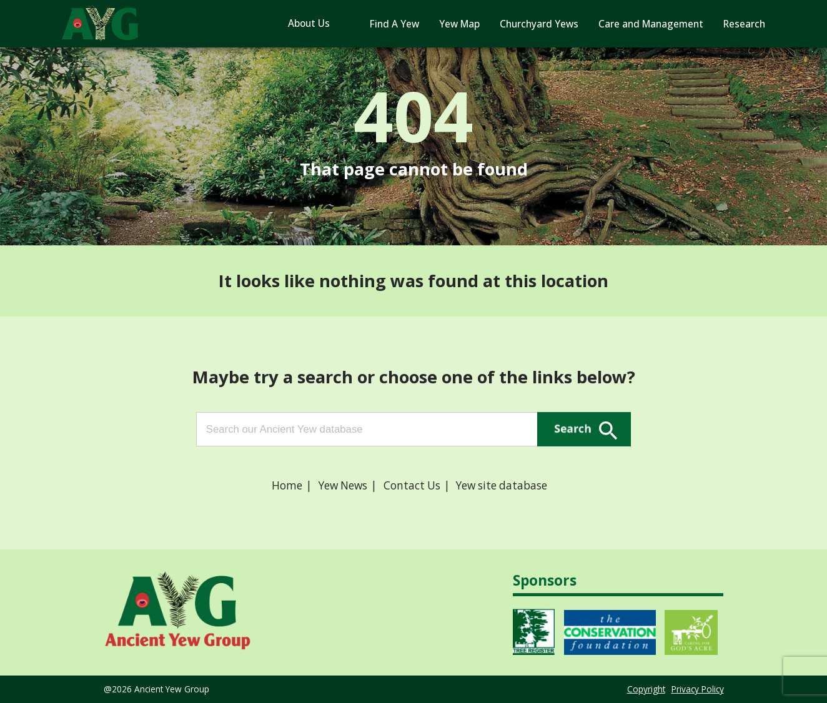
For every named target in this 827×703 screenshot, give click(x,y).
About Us (309, 23)
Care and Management (650, 24)
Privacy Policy (697, 689)
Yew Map (459, 24)
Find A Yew (394, 24)
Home (287, 485)
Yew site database (501, 485)
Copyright (646, 689)
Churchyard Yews (539, 24)
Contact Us (412, 485)
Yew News (343, 485)
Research (744, 24)
